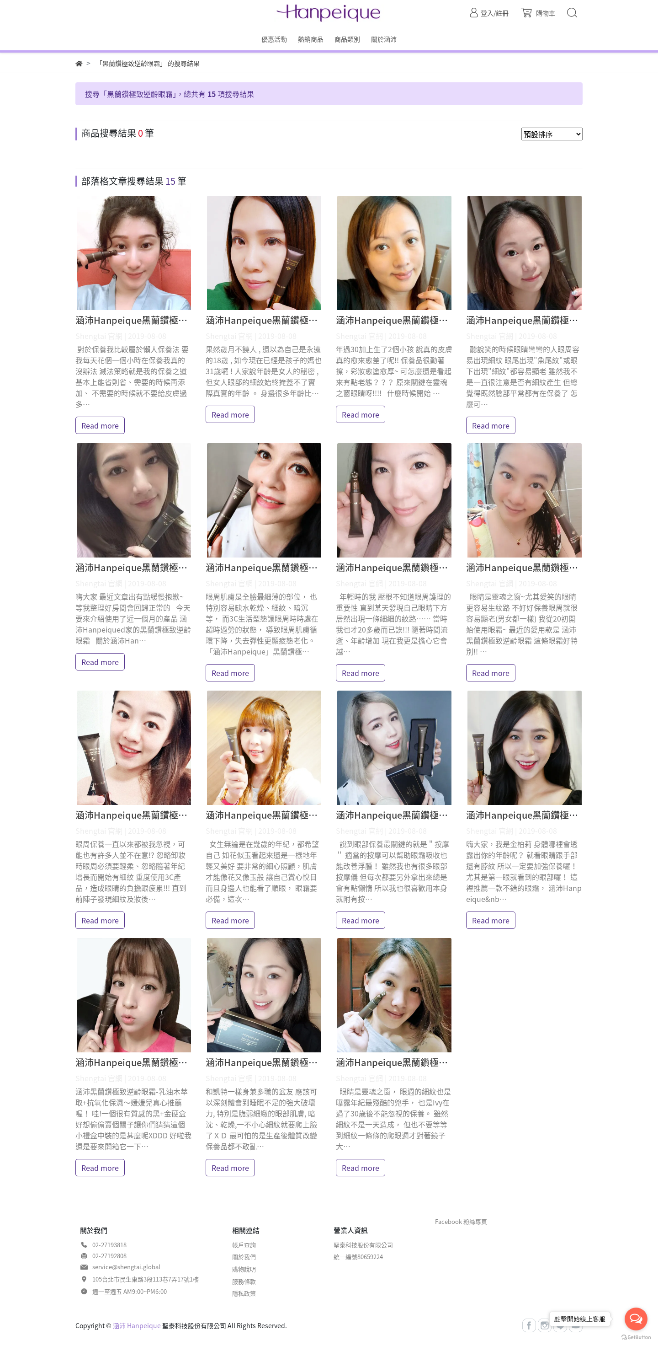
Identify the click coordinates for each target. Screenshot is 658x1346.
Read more (100, 425)
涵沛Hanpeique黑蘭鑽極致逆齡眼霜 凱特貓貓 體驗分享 (319, 1062)
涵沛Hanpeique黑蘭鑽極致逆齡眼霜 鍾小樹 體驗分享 (183, 814)
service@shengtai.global (126, 1266)
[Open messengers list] (636, 1319)
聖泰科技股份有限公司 (363, 1244)
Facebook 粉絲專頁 (461, 1221)
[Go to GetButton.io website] (636, 1337)
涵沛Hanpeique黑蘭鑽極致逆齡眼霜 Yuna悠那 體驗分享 (450, 814)
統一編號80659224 (358, 1256)
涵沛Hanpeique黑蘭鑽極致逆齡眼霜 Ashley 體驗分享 (315, 320)
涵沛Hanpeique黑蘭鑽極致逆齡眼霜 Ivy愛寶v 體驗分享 (449, 1062)
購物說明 (244, 1269)
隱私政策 (244, 1293)
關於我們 (244, 1256)
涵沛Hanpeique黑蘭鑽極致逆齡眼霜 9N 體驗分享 (436, 320)
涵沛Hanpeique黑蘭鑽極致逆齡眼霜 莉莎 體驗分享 (440, 567)
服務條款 (244, 1281)
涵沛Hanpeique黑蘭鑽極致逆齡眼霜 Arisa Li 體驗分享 (186, 567)
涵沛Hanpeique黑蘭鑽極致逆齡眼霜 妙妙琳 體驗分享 (314, 814)
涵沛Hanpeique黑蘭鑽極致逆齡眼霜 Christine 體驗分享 (189, 320)
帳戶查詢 (244, 1244)
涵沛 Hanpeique (137, 1325)
